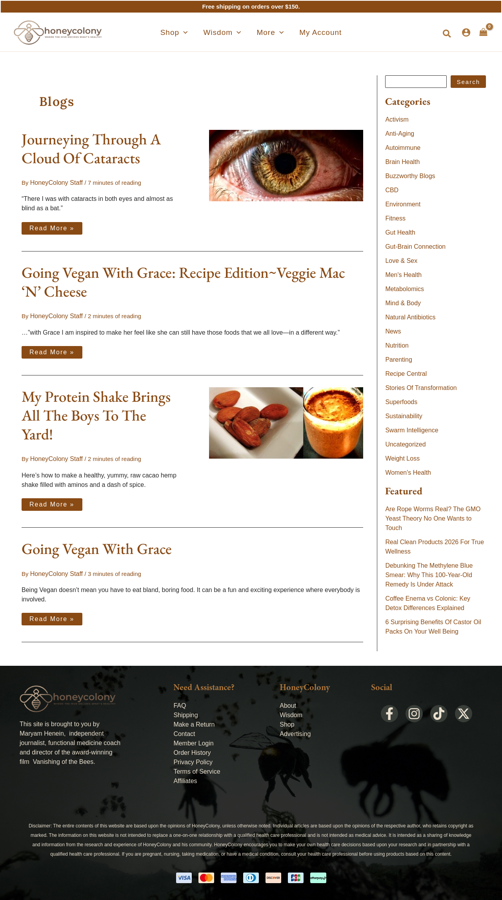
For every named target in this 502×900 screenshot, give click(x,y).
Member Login (193, 740)
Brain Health (402, 162)
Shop (287, 721)
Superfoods (401, 402)
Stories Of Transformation (421, 387)
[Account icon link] (466, 32)
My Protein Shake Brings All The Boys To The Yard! (96, 414)
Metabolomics (404, 289)
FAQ (179, 703)
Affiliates (185, 778)
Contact (184, 731)
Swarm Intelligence (411, 430)
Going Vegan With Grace (97, 547)
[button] (188, 32)
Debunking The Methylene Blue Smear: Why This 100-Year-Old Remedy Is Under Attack (429, 575)
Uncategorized (405, 444)
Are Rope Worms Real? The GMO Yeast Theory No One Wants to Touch (432, 518)
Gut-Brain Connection (415, 246)
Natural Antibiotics (410, 317)
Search (468, 81)
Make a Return (194, 721)
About (288, 703)
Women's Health (408, 472)
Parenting (398, 359)
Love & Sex (401, 260)
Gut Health (400, 232)
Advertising (295, 731)
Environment (402, 204)
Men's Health (403, 274)
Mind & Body (403, 303)
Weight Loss (402, 458)
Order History (192, 750)
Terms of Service (196, 768)
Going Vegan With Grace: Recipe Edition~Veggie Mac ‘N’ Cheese (183, 281)
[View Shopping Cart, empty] (483, 32)
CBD (391, 190)
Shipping (185, 712)
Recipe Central (406, 373)
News (393, 331)
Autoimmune (402, 147)
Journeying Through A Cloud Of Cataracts (91, 148)
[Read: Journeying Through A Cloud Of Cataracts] (286, 165)
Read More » (52, 226)
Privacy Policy (193, 759)
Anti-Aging (399, 133)
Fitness (395, 218)
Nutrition (397, 345)
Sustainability (403, 416)
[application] (197, 32)
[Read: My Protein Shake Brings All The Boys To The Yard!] (286, 421)
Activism (397, 119)
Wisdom (291, 712)
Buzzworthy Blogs (410, 176)
